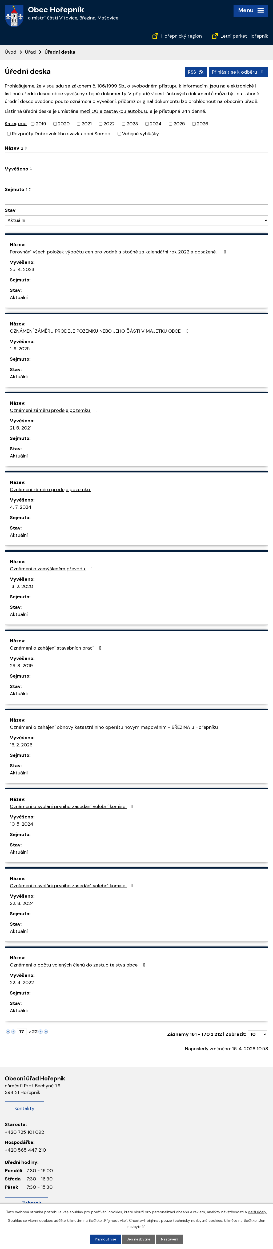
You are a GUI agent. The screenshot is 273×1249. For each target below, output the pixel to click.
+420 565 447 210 (25, 1150)
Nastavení (169, 1239)
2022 (109, 124)
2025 (179, 124)
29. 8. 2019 (21, 665)
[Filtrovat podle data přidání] (136, 179)
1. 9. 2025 (20, 348)
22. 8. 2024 (22, 903)
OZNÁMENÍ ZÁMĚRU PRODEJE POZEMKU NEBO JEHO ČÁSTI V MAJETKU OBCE (100, 331)
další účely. (257, 1211)
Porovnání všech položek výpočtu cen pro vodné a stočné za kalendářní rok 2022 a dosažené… (119, 251)
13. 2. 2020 (21, 586)
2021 (87, 124)
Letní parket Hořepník (244, 36)
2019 (41, 124)
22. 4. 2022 (22, 982)
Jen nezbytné (139, 1239)
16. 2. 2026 (21, 744)
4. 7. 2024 (20, 507)
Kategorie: (16, 123)
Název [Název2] (14, 148)
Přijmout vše (106, 1239)
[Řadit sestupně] (26, 149)
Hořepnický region (181, 36)
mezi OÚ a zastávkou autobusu (114, 111)
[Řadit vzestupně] (26, 147)
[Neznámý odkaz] (8, 1031)
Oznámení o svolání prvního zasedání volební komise (72, 806)
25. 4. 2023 (22, 269)
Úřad (30, 52)
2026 (202, 124)
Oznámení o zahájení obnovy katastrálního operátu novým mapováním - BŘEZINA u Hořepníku (114, 727)
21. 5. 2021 (20, 427)
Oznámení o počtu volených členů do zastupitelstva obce (78, 964)
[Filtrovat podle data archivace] (136, 199)
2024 (156, 124)
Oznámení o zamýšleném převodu (52, 568)
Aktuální (19, 297)
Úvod (10, 52)
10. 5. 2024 (21, 824)
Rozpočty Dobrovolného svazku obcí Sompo (61, 133)
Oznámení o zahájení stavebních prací (56, 648)
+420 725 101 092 (24, 1132)
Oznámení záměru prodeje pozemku (55, 410)
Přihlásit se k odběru (239, 72)
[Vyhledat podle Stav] (136, 220)
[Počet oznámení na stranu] (257, 1034)
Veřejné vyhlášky (140, 133)
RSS (195, 72)
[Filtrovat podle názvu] (136, 157)
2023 (132, 124)
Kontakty (24, 1108)
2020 (64, 124)
